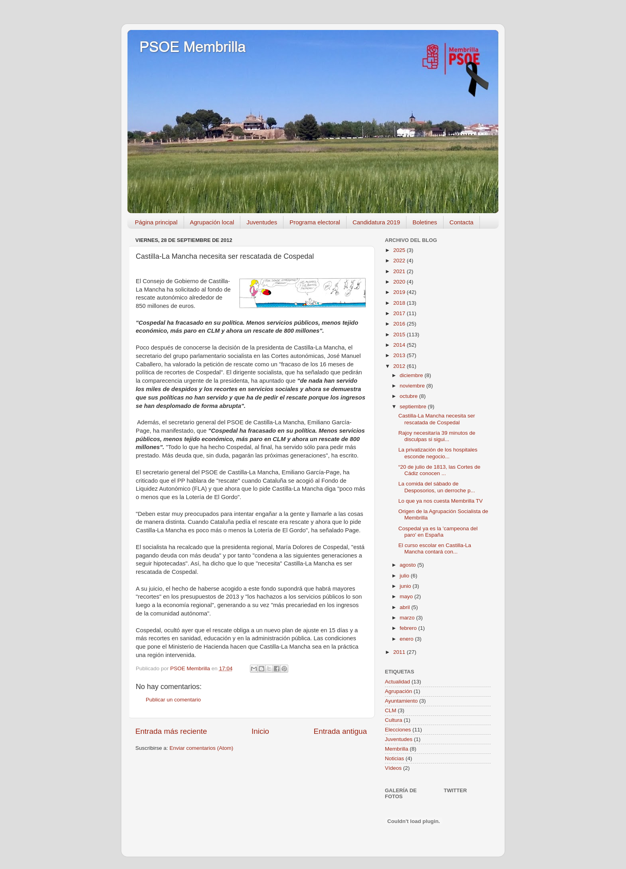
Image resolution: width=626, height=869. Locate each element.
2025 (400, 250)
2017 (400, 313)
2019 (400, 292)
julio (405, 576)
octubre (409, 396)
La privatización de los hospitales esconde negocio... (437, 453)
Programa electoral (314, 222)
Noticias (394, 758)
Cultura (393, 720)
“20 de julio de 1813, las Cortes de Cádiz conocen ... (439, 470)
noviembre (413, 386)
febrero (409, 628)
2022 (400, 261)
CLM (390, 710)
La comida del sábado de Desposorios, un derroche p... (436, 487)
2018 (400, 303)
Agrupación (398, 691)
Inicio (260, 731)
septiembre (414, 407)
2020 (400, 282)
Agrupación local (212, 222)
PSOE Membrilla (192, 47)
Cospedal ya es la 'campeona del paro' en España (437, 531)
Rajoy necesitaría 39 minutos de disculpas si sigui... (436, 436)
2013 (400, 355)
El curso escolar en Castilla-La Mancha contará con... (434, 548)
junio (406, 586)
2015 (400, 335)
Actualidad (397, 682)
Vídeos (393, 768)
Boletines (424, 222)
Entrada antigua (340, 731)
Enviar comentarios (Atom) (202, 748)
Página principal (156, 222)
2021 (400, 271)
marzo (408, 618)
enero (407, 639)
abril (405, 607)
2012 (400, 366)
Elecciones (398, 730)
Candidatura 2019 (376, 222)
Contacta (461, 222)
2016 (400, 324)
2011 (400, 652)
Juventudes (261, 222)
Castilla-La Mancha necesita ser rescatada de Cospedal (436, 419)
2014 (400, 345)
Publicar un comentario (173, 700)
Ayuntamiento (401, 701)
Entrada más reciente (171, 731)
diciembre (412, 375)
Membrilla (396, 749)
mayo (407, 596)
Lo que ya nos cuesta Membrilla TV (440, 501)
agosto (408, 565)
